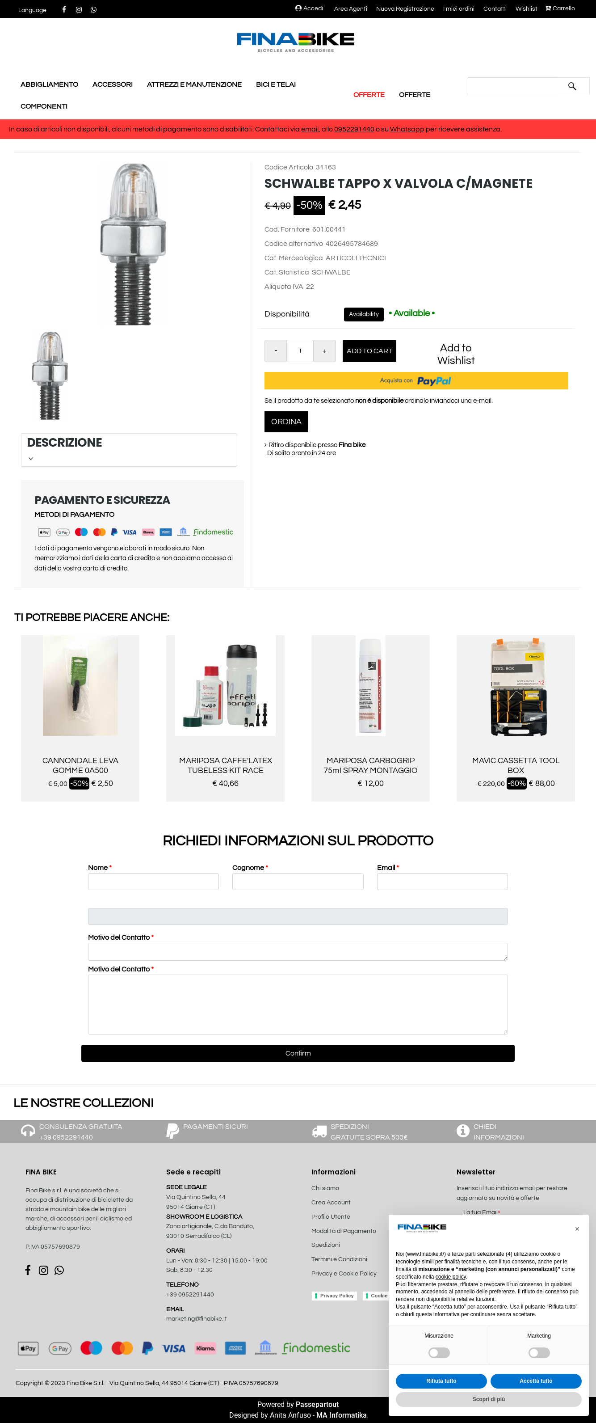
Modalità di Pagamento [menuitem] (343, 1231)
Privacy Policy (337, 1295)
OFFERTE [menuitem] (369, 94)
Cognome (250, 867)
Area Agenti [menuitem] (350, 9)
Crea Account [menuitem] (331, 1202)
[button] (572, 86)
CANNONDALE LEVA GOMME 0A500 (80, 765)
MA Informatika (341, 1415)
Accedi (309, 8)
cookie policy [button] (451, 1277)
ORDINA (286, 422)
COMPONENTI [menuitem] (44, 106)
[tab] (129, 450)
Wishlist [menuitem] (526, 9)
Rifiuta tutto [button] (441, 1381)
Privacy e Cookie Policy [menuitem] (344, 1274)
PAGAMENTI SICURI (215, 1126)
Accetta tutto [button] (536, 1381)
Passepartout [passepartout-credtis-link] (317, 1404)
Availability (364, 314)
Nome (100, 867)
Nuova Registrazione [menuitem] (405, 9)
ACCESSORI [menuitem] (112, 84)
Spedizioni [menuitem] (325, 1245)
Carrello (560, 8)
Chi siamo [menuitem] (325, 1188)
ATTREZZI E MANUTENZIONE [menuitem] (194, 84)
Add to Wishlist (456, 354)
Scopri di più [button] (489, 1399)
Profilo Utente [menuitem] (330, 1217)
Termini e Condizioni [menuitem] (339, 1259)
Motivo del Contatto (121, 937)
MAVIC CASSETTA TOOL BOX (516, 765)
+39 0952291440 (190, 1295)
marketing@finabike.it (196, 1319)
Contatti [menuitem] (495, 9)
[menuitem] (359, 1283)
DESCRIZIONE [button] (128, 448)
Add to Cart (369, 351)
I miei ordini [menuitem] (458, 9)
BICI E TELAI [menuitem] (276, 84)
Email (388, 867)
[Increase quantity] (325, 351)
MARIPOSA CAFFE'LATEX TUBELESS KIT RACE (225, 765)
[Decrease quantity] (275, 351)
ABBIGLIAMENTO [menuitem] (49, 84)
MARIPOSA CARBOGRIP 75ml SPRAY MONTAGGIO (370, 765)
